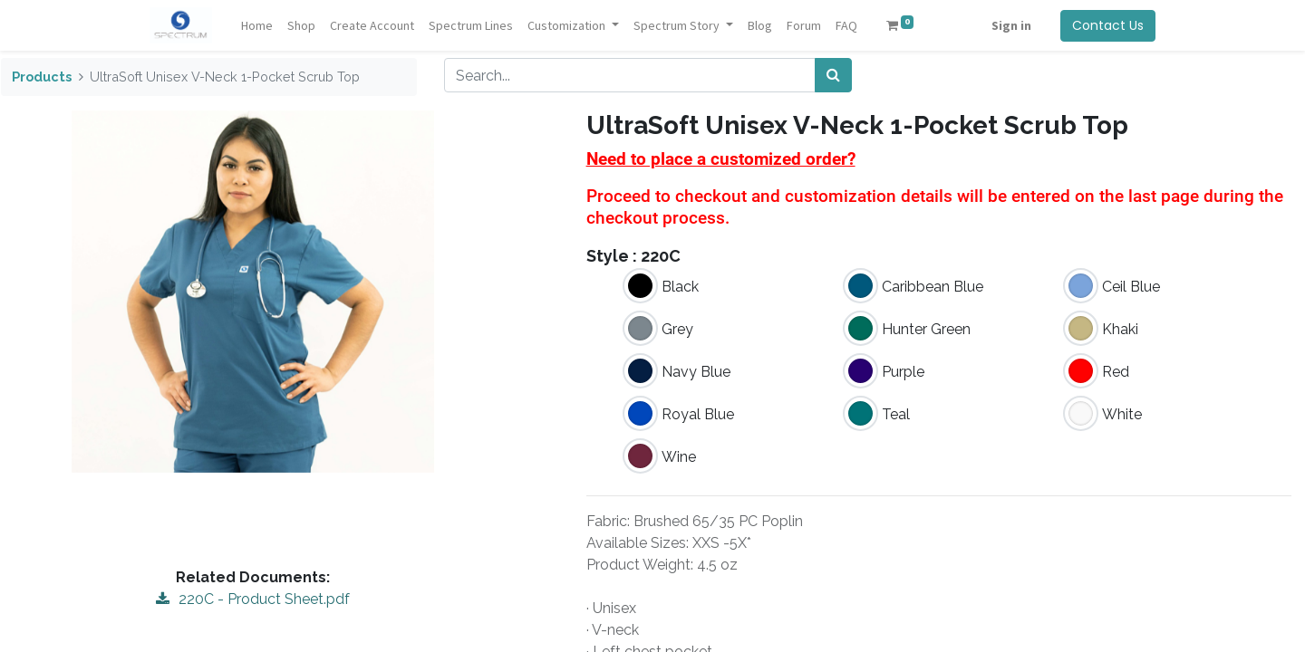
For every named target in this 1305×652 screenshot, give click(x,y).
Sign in (1011, 25)
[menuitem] (257, 26)
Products (42, 76)
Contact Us (1108, 25)
